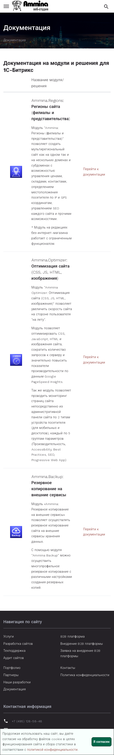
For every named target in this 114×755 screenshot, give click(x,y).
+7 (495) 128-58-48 (27, 721)
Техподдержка (14, 650)
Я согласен (102, 742)
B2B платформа (72, 636)
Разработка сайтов (18, 643)
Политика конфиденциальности (85, 675)
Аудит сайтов (13, 658)
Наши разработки (17, 682)
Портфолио (11, 668)
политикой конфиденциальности (52, 749)
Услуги (8, 636)
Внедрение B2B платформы (81, 643)
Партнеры (11, 675)
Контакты (67, 668)
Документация (14, 689)
